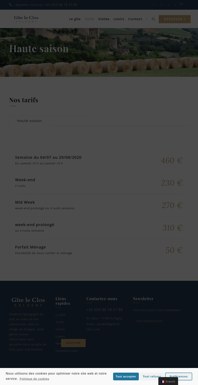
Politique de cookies (34, 378)
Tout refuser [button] (152, 376)
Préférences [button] (179, 376)
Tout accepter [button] (126, 376)
